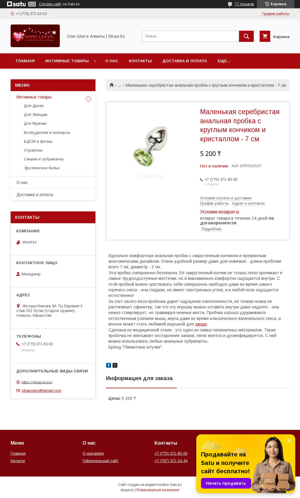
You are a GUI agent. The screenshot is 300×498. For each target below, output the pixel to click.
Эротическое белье (42, 168)
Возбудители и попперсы (47, 132)
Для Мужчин (35, 123)
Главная (25, 61)
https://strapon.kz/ (37, 382)
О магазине (93, 453)
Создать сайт (50, 4)
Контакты (140, 61)
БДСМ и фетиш (38, 141)
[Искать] (246, 36)
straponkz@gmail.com (41, 390)
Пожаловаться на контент (157, 490)
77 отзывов (244, 4)
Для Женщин (35, 114)
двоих (201, 324)
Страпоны (33, 150)
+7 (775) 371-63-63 (170, 453)
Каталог (18, 460)
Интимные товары (67, 61)
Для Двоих (34, 105)
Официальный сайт (100, 460)
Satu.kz (176, 485)
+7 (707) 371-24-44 (170, 460)
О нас (111, 61)
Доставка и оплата (184, 61)
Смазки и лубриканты (44, 159)
